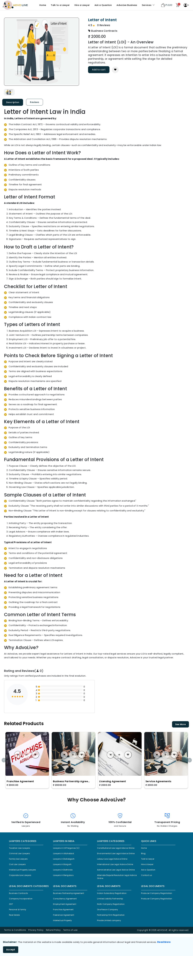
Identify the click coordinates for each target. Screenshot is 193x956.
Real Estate (15, 931)
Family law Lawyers (19, 860)
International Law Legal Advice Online (118, 873)
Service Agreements (158, 781)
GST (11, 919)
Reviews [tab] (34, 102)
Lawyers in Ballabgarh (65, 860)
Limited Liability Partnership (112, 913)
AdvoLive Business (127, 5)
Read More (164, 942)
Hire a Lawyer (82, 5)
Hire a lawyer (148, 866)
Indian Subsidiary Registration (113, 907)
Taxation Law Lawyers (21, 848)
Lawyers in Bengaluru (65, 878)
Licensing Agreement (112, 781)
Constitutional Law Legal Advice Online (114, 850)
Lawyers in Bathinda (64, 872)
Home (42, 5)
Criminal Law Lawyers (21, 854)
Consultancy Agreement (66, 913)
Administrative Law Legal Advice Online (115, 881)
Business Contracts (20, 907)
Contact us (147, 878)
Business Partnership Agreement (72, 781)
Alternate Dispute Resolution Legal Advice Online (116, 890)
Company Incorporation (22, 913)
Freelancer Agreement (65, 931)
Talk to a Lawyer (60, 5)
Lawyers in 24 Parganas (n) (68, 848)
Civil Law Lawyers (18, 866)
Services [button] (148, 5)
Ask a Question (103, 5)
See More (180, 724)
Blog (143, 854)
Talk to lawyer (148, 860)
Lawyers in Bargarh (63, 866)
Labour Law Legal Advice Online (114, 867)
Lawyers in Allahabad (65, 854)
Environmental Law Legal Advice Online (115, 859)
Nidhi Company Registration (112, 919)
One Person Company (109, 925)
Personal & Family (19, 925)
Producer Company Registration (159, 907)
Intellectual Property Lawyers (25, 872)
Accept (10, 949)
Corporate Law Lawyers (22, 878)
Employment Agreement (66, 919)
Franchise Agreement (20, 781)
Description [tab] (12, 102)
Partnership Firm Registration (113, 931)
